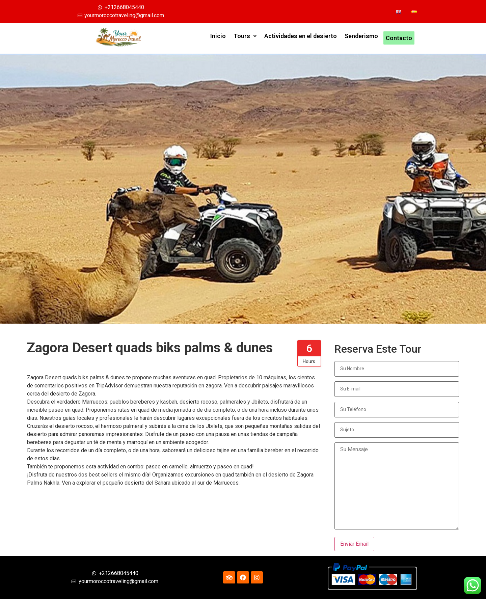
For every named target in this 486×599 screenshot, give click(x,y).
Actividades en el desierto (300, 38)
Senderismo (361, 38)
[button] (245, 38)
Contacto (399, 38)
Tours (245, 38)
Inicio (218, 38)
